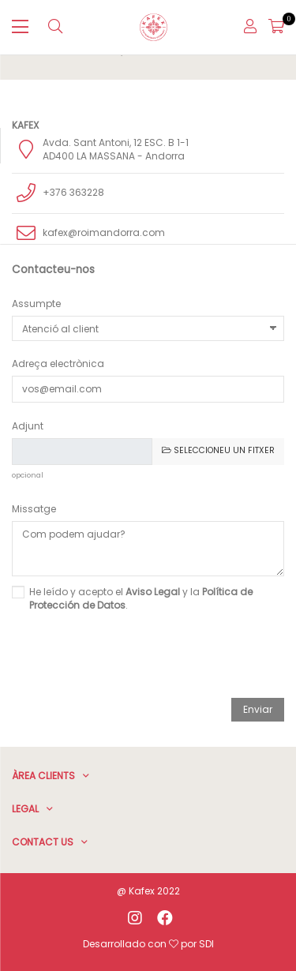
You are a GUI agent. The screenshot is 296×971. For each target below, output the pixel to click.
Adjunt (27, 426)
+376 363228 (73, 192)
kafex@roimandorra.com (104, 232)
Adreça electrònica (58, 363)
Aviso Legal (153, 591)
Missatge (34, 508)
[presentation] (148, 657)
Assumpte (36, 303)
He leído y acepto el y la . (141, 599)
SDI (206, 943)
